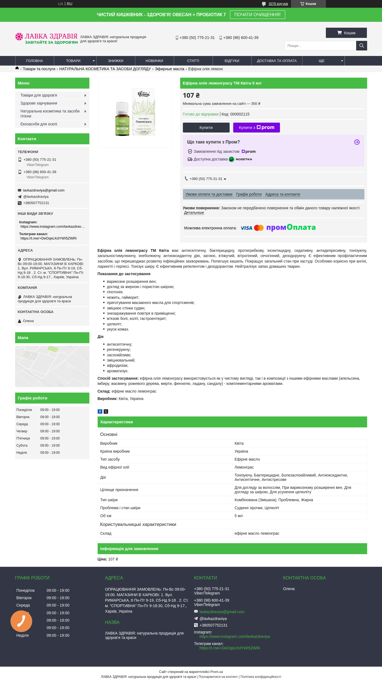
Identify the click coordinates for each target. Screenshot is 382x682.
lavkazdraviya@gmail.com (44, 190)
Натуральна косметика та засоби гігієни (50, 113)
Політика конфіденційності (261, 677)
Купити (206, 127)
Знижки (115, 61)
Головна (34, 61)
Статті (193, 61)
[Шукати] (361, 45)
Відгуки (232, 61)
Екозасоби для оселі (39, 124)
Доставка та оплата (277, 61)
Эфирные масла (169, 69)
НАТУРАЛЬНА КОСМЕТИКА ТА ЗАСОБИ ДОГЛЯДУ (105, 69)
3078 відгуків (278, 4)
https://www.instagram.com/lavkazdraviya (53, 226)
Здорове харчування (39, 103)
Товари (73, 61)
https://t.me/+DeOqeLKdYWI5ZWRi (49, 238)
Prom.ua (216, 672)
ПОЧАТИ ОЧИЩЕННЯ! (257, 14)
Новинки (154, 61)
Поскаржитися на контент (218, 677)
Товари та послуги (39, 69)
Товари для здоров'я (39, 95)
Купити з (256, 127)
